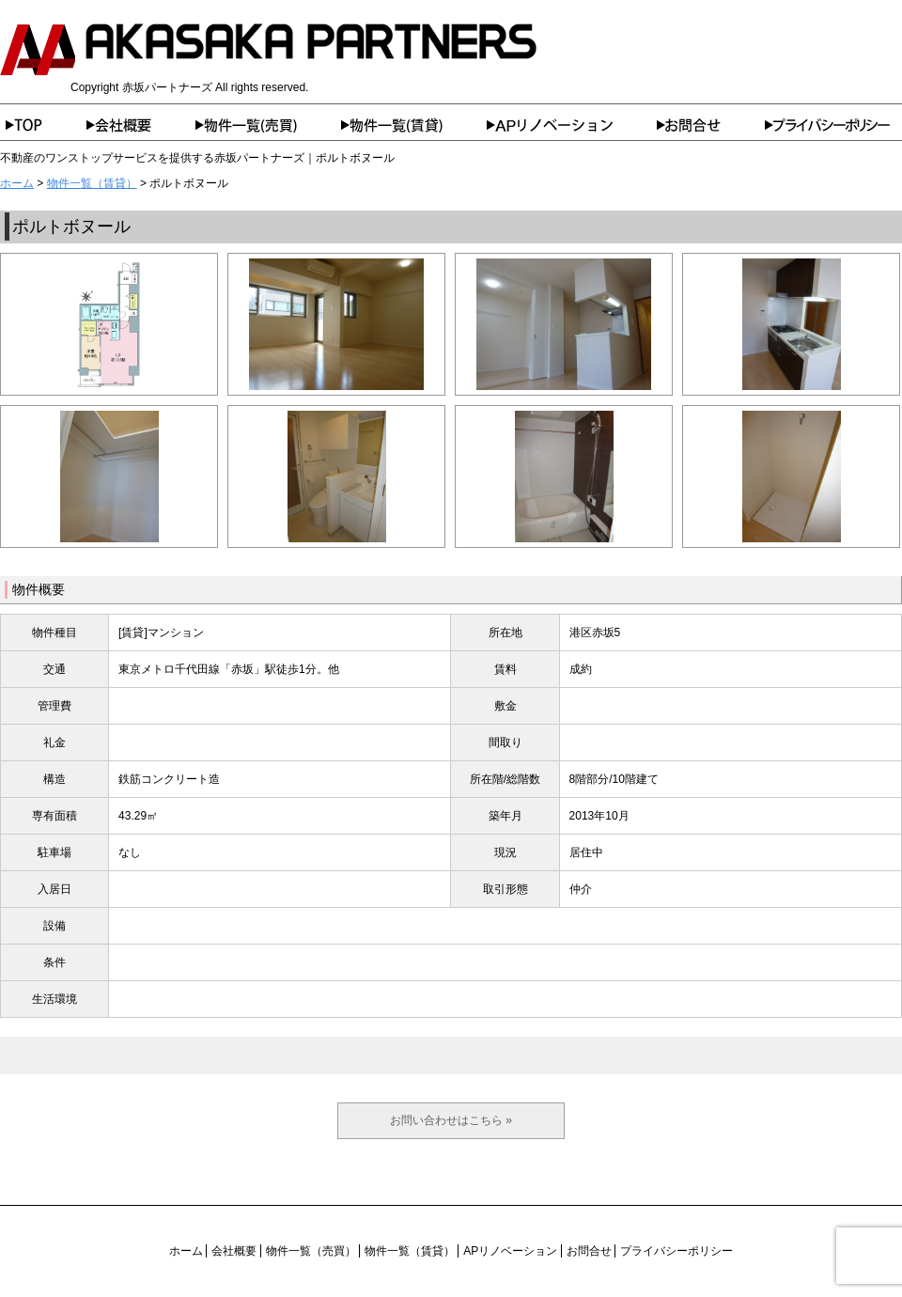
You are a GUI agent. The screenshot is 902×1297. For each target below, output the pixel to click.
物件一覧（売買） (268, 125)
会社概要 (140, 125)
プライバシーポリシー (833, 125)
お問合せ (711, 125)
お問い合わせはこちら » (451, 1120)
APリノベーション (572, 125)
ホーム (43, 125)
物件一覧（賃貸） (414, 125)
